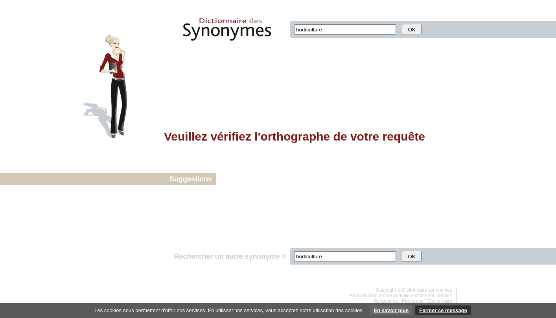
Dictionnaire (439, 301)
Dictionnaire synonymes (427, 290)
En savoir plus (391, 310)
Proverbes (412, 301)
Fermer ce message (443, 310)
